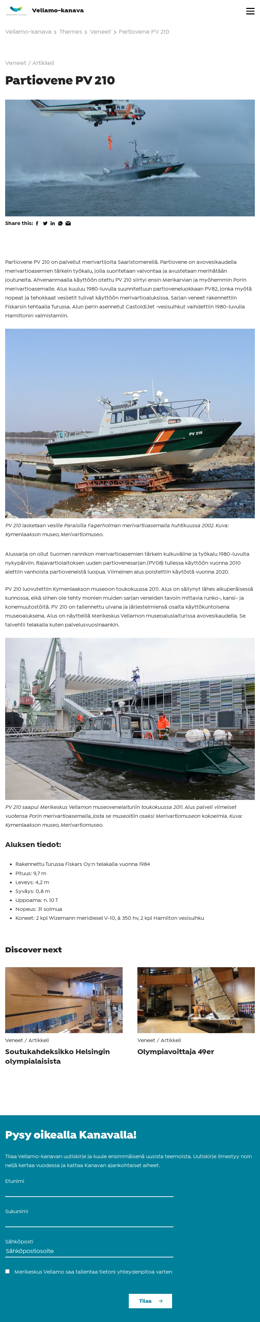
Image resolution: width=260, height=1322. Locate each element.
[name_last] (89, 1221)
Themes (73, 32)
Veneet (100, 32)
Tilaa (145, 1301)
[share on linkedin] (53, 227)
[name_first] (89, 1191)
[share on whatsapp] (61, 227)
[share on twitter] (45, 227)
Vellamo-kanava (44, 10)
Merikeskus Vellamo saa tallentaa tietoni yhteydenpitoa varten (93, 1272)
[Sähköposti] (89, 1251)
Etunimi (14, 1181)
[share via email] (68, 227)
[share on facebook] (37, 227)
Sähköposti (19, 1242)
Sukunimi (16, 1211)
